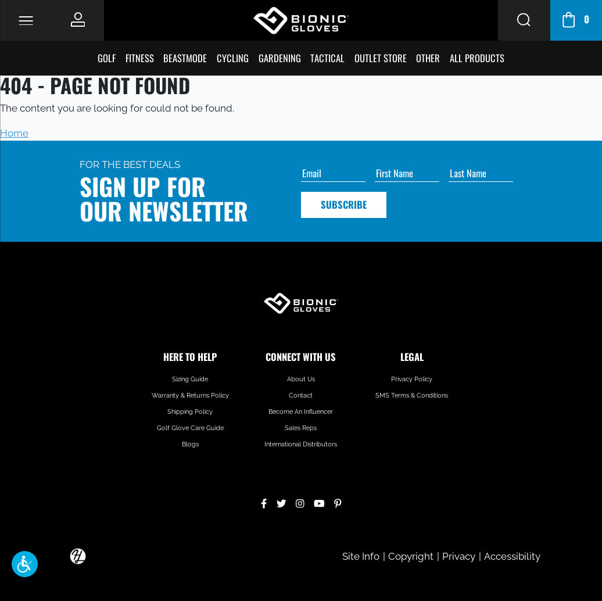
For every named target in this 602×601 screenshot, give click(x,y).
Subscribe (344, 204)
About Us (301, 379)
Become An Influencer (300, 412)
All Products (477, 58)
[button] (25, 564)
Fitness (140, 58)
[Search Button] (524, 20)
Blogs (190, 444)
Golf (107, 58)
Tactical (327, 58)
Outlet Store (380, 58)
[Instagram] (300, 501)
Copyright (410, 556)
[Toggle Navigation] (26, 20)
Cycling (233, 58)
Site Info (360, 556)
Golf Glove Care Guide (190, 428)
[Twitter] (281, 501)
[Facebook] (264, 501)
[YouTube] (319, 501)
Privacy (458, 556)
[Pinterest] (337, 501)
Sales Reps (301, 428)
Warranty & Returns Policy (190, 395)
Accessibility (512, 556)
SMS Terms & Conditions (411, 395)
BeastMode (185, 58)
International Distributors (300, 444)
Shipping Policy (190, 412)
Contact (301, 395)
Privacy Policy (411, 379)
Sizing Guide (190, 379)
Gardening (280, 58)
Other (428, 58)
